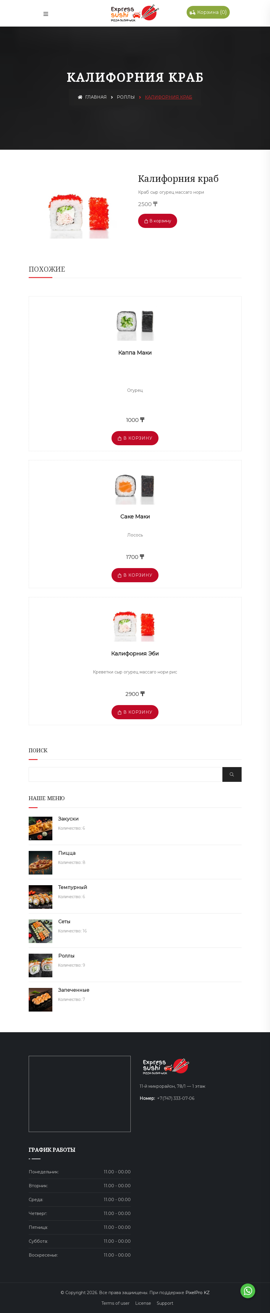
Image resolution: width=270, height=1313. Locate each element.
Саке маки (135, 516)
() (208, 12)
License (143, 1303)
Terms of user (115, 1303)
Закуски (68, 819)
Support (165, 1303)
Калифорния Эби (135, 653)
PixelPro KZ (197, 1292)
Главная (92, 97)
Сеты (64, 921)
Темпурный (72, 887)
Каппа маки (135, 353)
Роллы (126, 97)
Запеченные (73, 990)
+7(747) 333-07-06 (175, 1098)
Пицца (66, 853)
